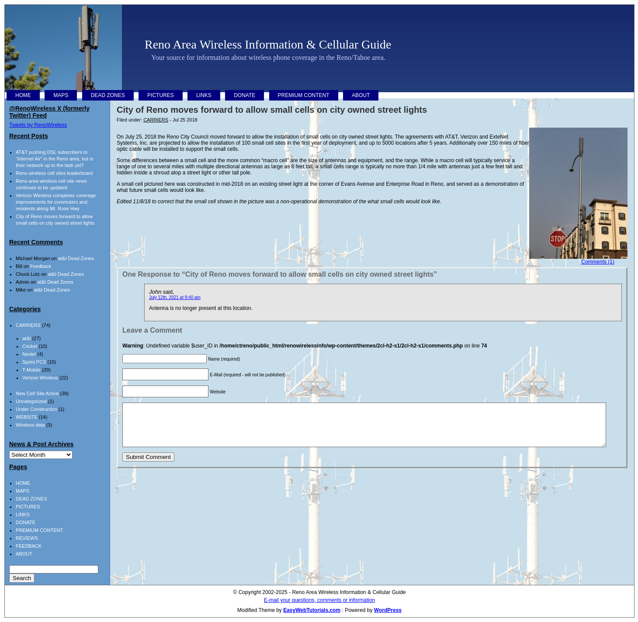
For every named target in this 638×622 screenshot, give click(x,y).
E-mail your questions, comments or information (319, 600)
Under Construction (36, 409)
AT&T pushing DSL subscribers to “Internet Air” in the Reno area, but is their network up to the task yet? (54, 158)
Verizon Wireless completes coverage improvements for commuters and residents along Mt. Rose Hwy (56, 202)
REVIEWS (27, 538)
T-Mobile (31, 369)
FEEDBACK (29, 546)
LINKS (204, 95)
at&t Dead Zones (76, 258)
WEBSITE (27, 417)
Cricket (29, 346)
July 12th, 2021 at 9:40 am (175, 297)
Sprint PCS (34, 362)
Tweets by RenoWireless (38, 125)
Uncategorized (31, 401)
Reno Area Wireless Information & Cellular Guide (268, 44)
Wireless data (30, 424)
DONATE (244, 95)
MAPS (60, 95)
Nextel (29, 354)
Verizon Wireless (40, 377)
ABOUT (361, 95)
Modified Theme (256, 610)
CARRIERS (155, 119)
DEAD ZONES (108, 95)
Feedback (40, 266)
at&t (26, 338)
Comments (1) (597, 262)
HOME (23, 95)
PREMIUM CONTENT (303, 95)
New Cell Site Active (37, 393)
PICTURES (160, 95)
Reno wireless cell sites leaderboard (54, 173)
